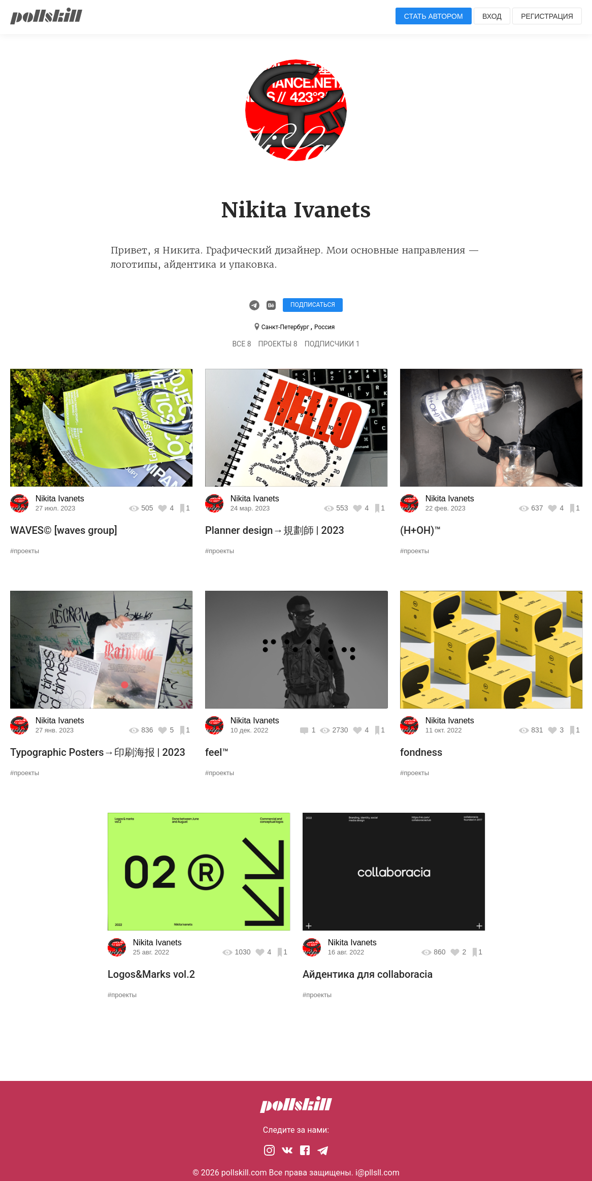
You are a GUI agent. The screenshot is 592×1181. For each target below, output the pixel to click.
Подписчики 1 (332, 344)
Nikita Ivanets (60, 498)
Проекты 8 (278, 344)
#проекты (24, 551)
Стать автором (433, 16)
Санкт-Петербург (286, 327)
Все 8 (241, 344)
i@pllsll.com (377, 1172)
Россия (324, 327)
